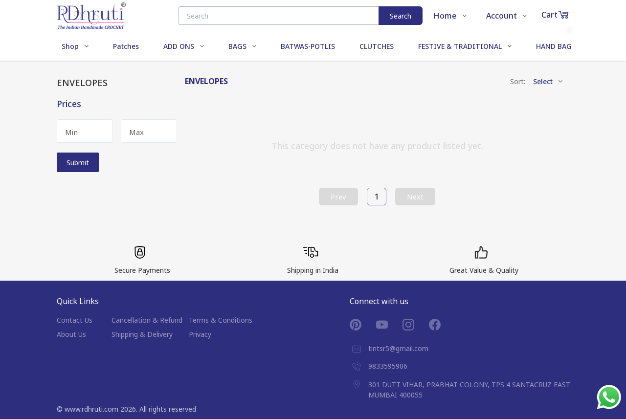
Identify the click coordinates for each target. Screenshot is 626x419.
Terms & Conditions (220, 320)
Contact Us (74, 320)
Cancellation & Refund (147, 320)
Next (415, 196)
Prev (338, 196)
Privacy (200, 334)
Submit (78, 162)
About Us (71, 334)
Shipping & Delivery (142, 334)
